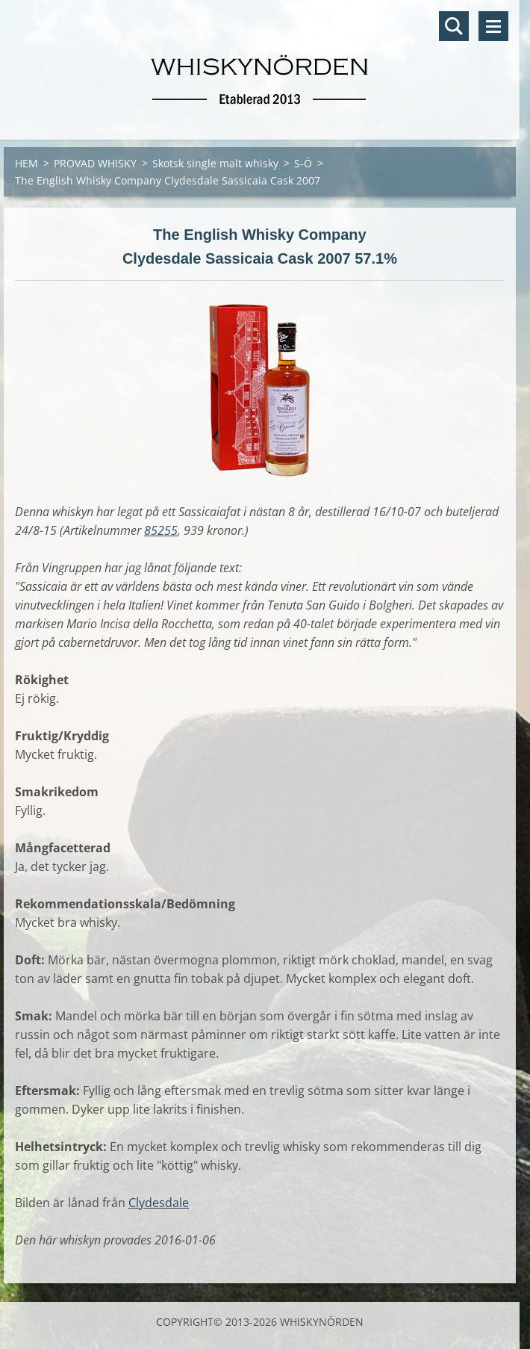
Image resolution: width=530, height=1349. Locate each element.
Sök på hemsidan (454, 26)
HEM (26, 163)
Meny (493, 26)
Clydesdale (158, 1202)
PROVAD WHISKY (95, 163)
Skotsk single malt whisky (215, 163)
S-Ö (303, 163)
